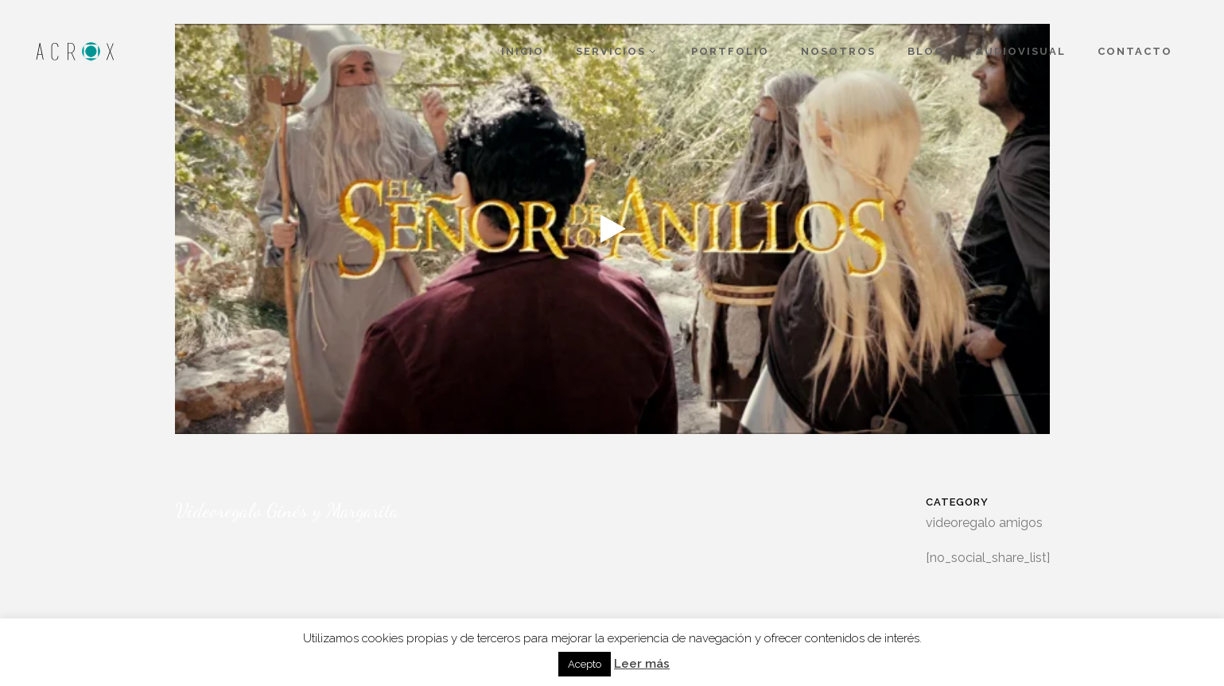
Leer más (642, 664)
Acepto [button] (584, 664)
